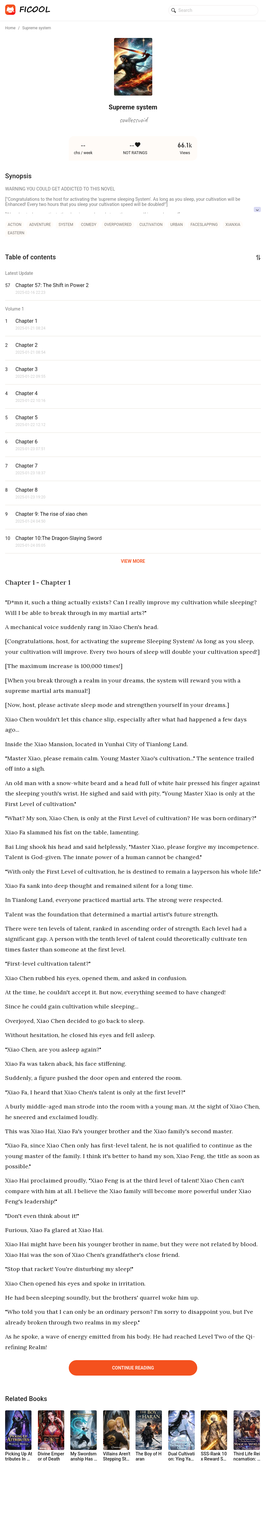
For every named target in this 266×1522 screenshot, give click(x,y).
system (65, 224)
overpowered (117, 224)
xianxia (233, 224)
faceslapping (204, 224)
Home (10, 28)
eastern (16, 233)
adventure (40, 224)
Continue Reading (133, 1367)
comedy (88, 224)
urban (176, 224)
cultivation (151, 224)
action (15, 224)
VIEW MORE (133, 561)
